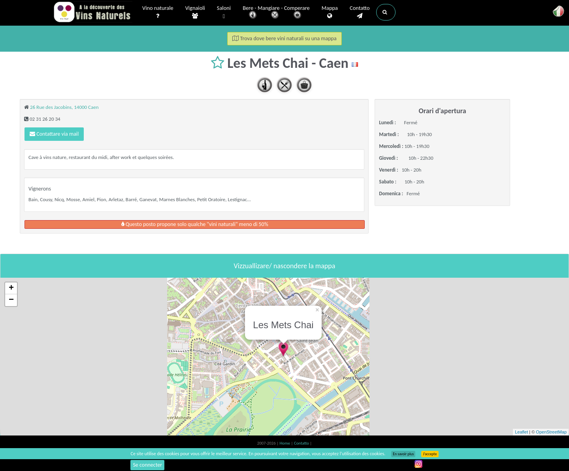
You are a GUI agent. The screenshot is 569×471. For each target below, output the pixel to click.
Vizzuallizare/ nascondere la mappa (284, 266)
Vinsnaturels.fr (92, 12)
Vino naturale (157, 12)
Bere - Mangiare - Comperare (276, 13)
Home (285, 443)
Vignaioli (195, 12)
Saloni (224, 12)
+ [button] (11, 288)
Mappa (330, 12)
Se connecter (147, 465)
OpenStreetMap (551, 432)
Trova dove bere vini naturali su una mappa (284, 38)
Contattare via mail (54, 134)
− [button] (11, 300)
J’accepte (430, 454)
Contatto (360, 12)
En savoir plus (403, 454)
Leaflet (521, 432)
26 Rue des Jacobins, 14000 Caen (64, 107)
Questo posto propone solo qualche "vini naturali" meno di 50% (194, 224)
